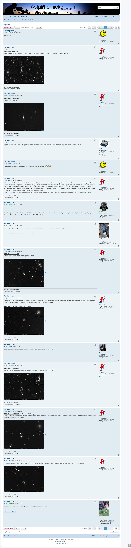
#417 (5, 365)
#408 (5, 95)
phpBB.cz (65, 541)
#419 (5, 460)
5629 (105, 519)
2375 (105, 241)
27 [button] (102, 27)
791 (105, 40)
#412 (5, 204)
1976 (105, 354)
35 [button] (116, 27)
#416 (5, 346)
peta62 (100, 238)
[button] (89, 27)
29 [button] (108, 27)
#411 (5, 180)
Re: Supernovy (10, 31)
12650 (105, 150)
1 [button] (95, 27)
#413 (5, 225)
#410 (5, 163)
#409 (5, 142)
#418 (5, 411)
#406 (5, 32)
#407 (5, 49)
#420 (5, 503)
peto (100, 37)
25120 (105, 56)
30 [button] (111, 27)
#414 (5, 251)
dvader (101, 211)
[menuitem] (16, 17)
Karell (100, 516)
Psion (100, 148)
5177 (105, 214)
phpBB (56, 539)
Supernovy (8, 24)
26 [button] (99, 27)
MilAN (100, 53)
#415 (5, 298)
